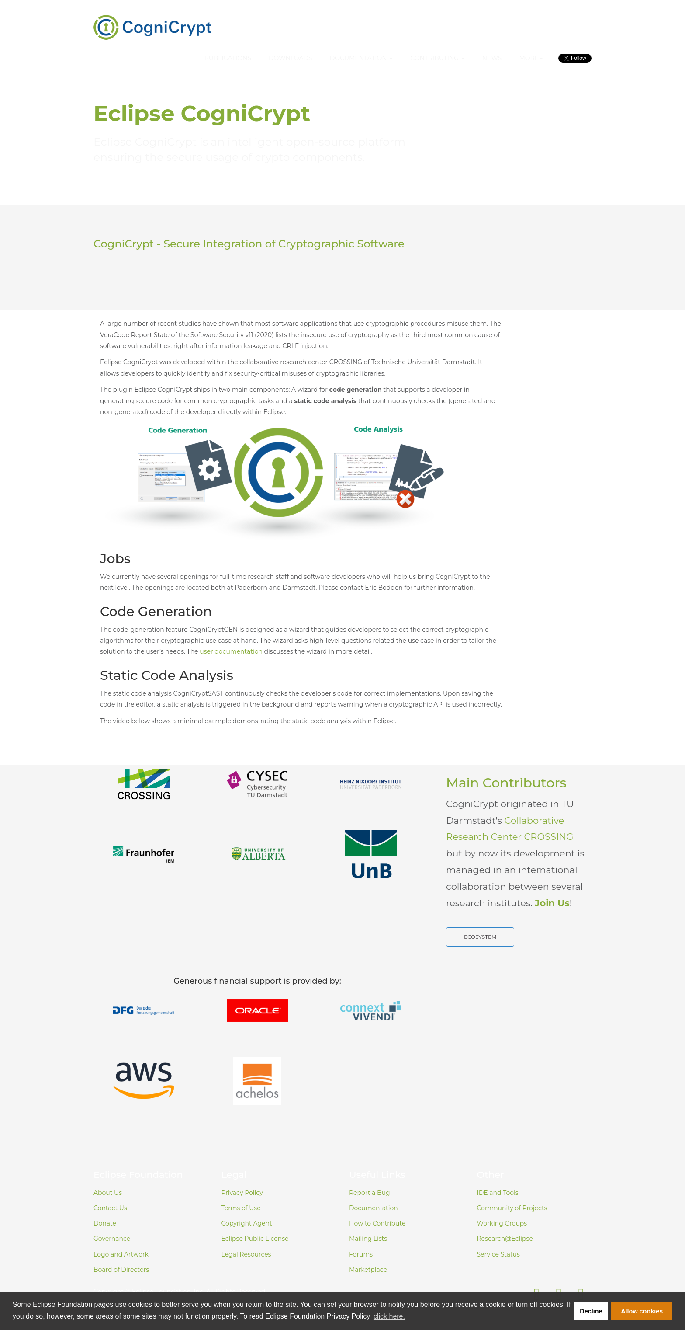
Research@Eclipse (505, 1239)
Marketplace (368, 1270)
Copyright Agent (246, 1223)
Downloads (290, 58)
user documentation (231, 651)
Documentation (373, 1208)
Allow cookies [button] (642, 1311)
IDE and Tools (498, 1193)
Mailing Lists (368, 1239)
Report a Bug (369, 1193)
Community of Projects (512, 1208)
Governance (111, 1239)
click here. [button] (389, 1316)
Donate (104, 1223)
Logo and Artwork (121, 1254)
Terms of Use (241, 1208)
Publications (227, 58)
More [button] (531, 58)
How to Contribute (377, 1223)
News (492, 58)
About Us (107, 1193)
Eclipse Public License (255, 1239)
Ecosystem (480, 936)
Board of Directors (121, 1270)
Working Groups (502, 1223)
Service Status (498, 1254)
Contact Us (110, 1208)
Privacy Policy (242, 1193)
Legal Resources (246, 1254)
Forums (361, 1254)
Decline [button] (591, 1311)
